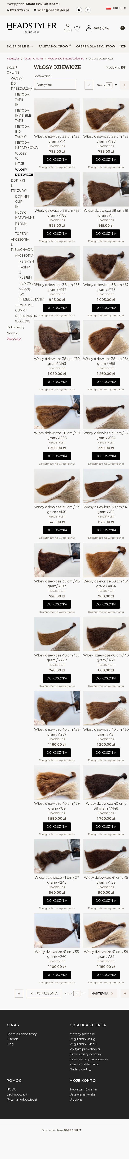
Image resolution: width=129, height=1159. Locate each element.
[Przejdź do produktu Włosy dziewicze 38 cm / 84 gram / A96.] (106, 338)
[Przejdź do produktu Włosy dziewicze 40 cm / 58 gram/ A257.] (57, 708)
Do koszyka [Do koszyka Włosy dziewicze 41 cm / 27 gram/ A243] (57, 901)
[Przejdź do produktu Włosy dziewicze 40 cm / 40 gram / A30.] (106, 634)
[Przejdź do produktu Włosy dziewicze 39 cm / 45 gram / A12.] (106, 486)
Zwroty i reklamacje (84, 1064)
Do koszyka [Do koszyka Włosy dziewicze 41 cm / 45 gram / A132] (106, 901)
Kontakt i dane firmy (22, 1034)
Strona (101, 85)
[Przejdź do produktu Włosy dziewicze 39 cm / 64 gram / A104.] (106, 560)
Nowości (13, 333)
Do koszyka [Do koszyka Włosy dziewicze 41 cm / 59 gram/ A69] (106, 975)
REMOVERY (28, 283)
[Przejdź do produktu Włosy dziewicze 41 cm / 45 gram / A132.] (106, 856)
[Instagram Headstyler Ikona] (88, 10)
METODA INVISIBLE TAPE (23, 116)
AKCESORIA (24, 255)
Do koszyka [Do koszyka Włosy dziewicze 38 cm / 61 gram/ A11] (106, 234)
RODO (12, 1089)
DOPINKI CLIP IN (22, 202)
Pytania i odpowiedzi (22, 1099)
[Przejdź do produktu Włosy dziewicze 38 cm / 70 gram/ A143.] (57, 338)
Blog (10, 1044)
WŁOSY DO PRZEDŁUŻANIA (66, 58)
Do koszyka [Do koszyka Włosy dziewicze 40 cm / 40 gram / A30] (106, 679)
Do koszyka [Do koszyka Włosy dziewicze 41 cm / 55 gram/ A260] (57, 975)
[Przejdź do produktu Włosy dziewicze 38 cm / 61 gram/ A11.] (106, 189)
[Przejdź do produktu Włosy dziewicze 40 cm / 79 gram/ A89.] (57, 782)
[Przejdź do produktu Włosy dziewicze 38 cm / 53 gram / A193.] (106, 115)
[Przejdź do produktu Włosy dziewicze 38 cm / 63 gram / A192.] (57, 264)
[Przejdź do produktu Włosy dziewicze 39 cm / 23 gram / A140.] (57, 486)
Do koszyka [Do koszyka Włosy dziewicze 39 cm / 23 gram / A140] (57, 530)
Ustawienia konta (82, 1094)
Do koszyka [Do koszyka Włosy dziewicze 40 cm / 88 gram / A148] (106, 827)
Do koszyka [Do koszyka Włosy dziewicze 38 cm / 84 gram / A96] (106, 382)
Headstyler (13, 58)
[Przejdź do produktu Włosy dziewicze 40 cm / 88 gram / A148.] (106, 782)
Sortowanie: (42, 76)
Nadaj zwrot (79, 1069)
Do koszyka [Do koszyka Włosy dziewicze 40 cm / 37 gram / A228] (57, 679)
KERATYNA (27, 261)
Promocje (14, 339)
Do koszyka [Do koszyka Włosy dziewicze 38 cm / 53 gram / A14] (57, 160)
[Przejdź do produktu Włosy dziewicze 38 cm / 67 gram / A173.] (106, 264)
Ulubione (76, 1099)
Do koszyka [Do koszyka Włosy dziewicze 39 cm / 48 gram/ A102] (57, 604)
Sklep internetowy (60, 1130)
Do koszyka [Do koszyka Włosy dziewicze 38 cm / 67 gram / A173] (106, 308)
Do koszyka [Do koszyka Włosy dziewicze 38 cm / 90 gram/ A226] (57, 456)
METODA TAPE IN (22, 99)
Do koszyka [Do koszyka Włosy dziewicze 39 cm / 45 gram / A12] (106, 530)
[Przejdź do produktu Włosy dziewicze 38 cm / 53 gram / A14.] (57, 115)
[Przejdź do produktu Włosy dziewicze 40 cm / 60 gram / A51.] (106, 708)
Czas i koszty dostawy (86, 1054)
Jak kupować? (17, 1094)
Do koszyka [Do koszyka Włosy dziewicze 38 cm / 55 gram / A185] (57, 234)
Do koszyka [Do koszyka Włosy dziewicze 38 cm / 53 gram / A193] (106, 160)
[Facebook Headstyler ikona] (79, 10)
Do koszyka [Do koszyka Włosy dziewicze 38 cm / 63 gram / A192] (57, 308)
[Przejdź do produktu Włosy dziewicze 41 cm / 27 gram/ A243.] (57, 856)
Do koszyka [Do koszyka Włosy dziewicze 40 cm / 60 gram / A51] (106, 753)
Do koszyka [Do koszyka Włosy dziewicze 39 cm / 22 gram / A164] (106, 456)
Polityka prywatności (85, 1049)
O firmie (13, 1039)
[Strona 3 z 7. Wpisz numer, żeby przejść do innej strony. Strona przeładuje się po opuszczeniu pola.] (109, 85)
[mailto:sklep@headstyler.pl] (51, 10)
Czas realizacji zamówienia (89, 1059)
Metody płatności (82, 1034)
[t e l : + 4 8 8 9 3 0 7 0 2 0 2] (18, 10)
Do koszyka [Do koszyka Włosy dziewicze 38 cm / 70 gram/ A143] (57, 382)
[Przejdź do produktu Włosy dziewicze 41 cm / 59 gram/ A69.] (106, 931)
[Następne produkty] (102, 993)
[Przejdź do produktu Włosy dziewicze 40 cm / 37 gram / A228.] (57, 634)
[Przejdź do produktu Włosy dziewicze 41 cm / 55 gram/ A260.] (57, 931)
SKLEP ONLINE (33, 58)
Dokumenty (16, 327)
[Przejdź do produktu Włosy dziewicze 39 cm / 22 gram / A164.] (106, 412)
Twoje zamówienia (83, 1089)
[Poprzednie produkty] (44, 993)
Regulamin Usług (82, 1039)
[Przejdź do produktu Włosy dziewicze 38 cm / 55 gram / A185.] (57, 189)
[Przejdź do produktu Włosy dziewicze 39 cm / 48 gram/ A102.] (57, 560)
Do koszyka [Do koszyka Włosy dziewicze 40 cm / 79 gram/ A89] (57, 827)
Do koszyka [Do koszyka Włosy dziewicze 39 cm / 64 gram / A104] (106, 604)
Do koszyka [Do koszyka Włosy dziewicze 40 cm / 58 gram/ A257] (57, 753)
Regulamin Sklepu (83, 1044)
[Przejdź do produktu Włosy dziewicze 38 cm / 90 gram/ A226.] (57, 412)
